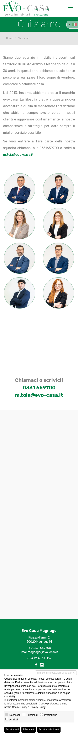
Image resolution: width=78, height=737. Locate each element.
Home (9, 38)
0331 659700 (39, 388)
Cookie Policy (19, 707)
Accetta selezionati (48, 729)
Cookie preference (49, 703)
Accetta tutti (12, 729)
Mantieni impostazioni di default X (55, 672)
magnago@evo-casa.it (43, 652)
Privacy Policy (37, 707)
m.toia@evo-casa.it (18, 155)
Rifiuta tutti (29, 729)
